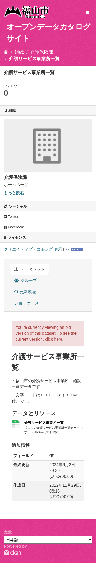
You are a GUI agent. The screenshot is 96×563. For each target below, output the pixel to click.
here (58, 339)
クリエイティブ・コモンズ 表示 (33, 249)
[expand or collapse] (87, 12)
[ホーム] (6, 52)
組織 (19, 52)
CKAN (12, 552)
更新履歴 (25, 292)
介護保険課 (41, 52)
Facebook (14, 227)
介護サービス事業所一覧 (34, 58)
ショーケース (26, 303)
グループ (25, 280)
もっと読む (14, 193)
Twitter (11, 216)
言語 (7, 532)
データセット (29, 269)
